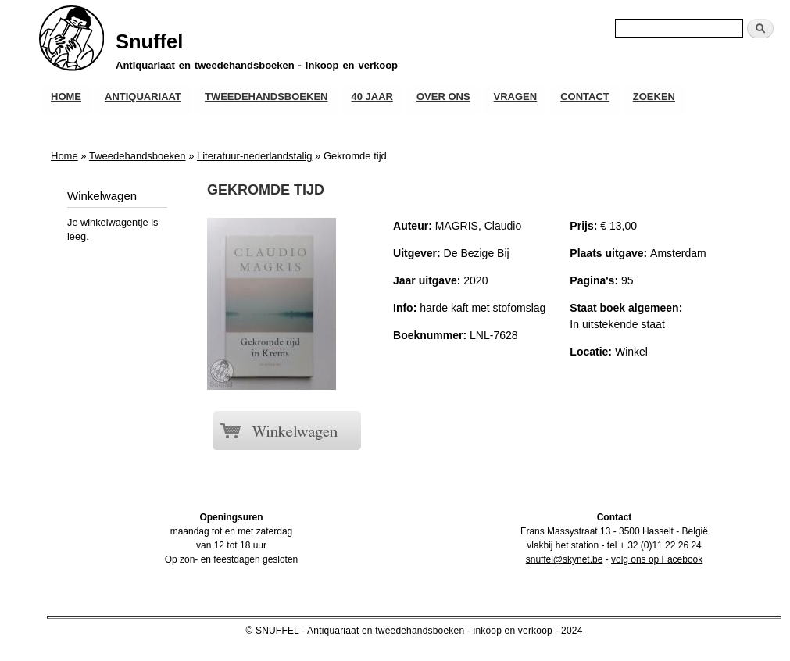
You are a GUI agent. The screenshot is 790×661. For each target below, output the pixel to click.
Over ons (443, 96)
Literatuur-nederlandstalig (254, 156)
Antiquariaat (143, 96)
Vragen (516, 96)
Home (66, 96)
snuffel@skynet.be (564, 559)
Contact (584, 96)
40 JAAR (371, 96)
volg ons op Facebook (656, 559)
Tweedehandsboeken (266, 96)
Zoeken (654, 96)
